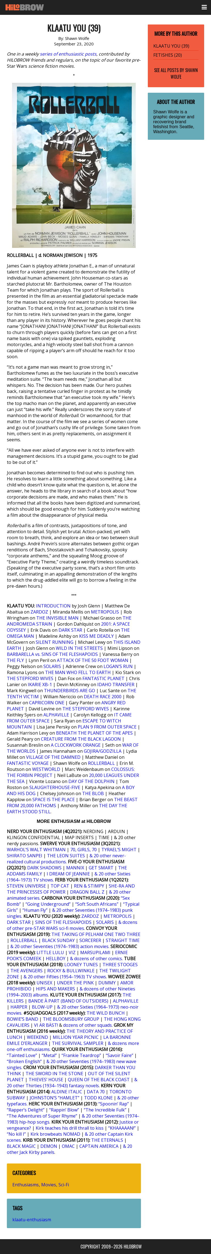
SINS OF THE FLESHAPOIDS (63, 922)
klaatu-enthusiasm (31, 1220)
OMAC (68, 1146)
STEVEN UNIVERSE (26, 886)
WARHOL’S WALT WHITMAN (36, 850)
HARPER (18, 1007)
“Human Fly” (35, 910)
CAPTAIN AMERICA (98, 1146)
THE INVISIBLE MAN (57, 618)
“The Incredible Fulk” (105, 1110)
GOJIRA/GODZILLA (102, 751)
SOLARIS (52, 666)
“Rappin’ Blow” (64, 1110)
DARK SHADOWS (44, 868)
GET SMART (101, 868)
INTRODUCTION (53, 606)
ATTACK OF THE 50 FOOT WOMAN (92, 660)
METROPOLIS (105, 612)
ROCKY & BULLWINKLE (71, 971)
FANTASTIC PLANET (103, 678)
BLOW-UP (42, 1007)
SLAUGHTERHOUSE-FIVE (54, 787)
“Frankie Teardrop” (81, 1055)
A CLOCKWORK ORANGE (76, 745)
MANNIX (75, 868)
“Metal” (49, 1055)
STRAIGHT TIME (123, 940)
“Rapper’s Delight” (26, 1110)
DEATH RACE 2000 (102, 697)
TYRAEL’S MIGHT (119, 850)
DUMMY (107, 983)
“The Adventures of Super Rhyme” (42, 1116)
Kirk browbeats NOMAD (55, 1134)
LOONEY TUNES (81, 965)
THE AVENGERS (26, 971)
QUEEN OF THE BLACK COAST (99, 1080)
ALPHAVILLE (56, 715)
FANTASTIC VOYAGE (28, 763)
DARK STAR (70, 630)
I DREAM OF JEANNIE (68, 874)
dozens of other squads (87, 1025)
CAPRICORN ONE (46, 703)
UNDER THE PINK (75, 983)
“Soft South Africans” (96, 904)
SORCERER (90, 940)
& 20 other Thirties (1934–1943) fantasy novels (72, 1083)
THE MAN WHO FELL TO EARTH (78, 672)
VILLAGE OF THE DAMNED (53, 757)
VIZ (72, 952)
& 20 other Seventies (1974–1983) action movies (59, 946)
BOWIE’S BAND (22, 1019)
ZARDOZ (39, 612)
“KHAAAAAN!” (122, 1128)
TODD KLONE (98, 1098)
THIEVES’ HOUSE (46, 1080)
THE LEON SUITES (66, 856)
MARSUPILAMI (95, 952)
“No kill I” (16, 1134)
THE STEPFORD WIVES (30, 678)
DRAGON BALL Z (87, 892)
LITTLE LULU (50, 952)
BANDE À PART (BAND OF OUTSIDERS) (68, 1001)
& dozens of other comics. (96, 958)
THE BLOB (93, 793)
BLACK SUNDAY (58, 940)
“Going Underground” (48, 904)
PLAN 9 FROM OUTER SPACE (107, 727)
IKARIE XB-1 (40, 684)
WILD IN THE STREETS (79, 648)
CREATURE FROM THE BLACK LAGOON (81, 739)
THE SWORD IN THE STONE (54, 1073)
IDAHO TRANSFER (115, 684)
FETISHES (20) (167, 55)
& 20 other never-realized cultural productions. (66, 859)
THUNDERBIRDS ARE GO (69, 691)
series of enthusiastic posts (68, 54)
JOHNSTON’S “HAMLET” (54, 1098)
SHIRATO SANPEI (24, 856)
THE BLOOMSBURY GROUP (71, 1019)
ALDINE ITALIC (66, 1092)
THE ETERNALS (107, 1140)
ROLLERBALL (101, 763)
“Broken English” (24, 1061)
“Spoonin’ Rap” (113, 1104)
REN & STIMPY (89, 886)
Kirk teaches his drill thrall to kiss (70, 1128)
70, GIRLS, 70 (83, 850)
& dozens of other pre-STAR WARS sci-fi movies (72, 925)
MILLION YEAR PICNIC (76, 1037)
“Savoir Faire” (119, 1055)
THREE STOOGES (120, 965)
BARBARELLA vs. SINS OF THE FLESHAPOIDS (52, 654)
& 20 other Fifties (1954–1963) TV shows (65, 977)
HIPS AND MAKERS (55, 989)
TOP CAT (60, 886)
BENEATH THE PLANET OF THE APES (94, 733)
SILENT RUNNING (54, 642)
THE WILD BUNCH (106, 1013)
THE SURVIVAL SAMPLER (77, 1043)
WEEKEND (37, 1037)
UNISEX (44, 983)
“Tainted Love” (22, 1055)
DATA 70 (96, 1092)
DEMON (48, 1146)
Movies (48, 1185)
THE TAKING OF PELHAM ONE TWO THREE (95, 934)
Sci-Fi (64, 1185)
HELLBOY (55, 958)
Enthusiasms (25, 1185)
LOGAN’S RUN (118, 666)
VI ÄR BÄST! (46, 1025)
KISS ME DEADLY (96, 636)
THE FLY (15, 660)
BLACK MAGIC (21, 1146)
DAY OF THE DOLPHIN (91, 781)
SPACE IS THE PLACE (53, 799)
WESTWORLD (46, 769)
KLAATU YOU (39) (171, 46)
